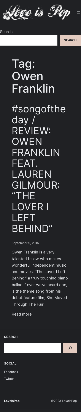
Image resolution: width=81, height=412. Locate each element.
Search (6, 31)
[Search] (70, 348)
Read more (22, 314)
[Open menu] (78, 12)
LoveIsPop (12, 401)
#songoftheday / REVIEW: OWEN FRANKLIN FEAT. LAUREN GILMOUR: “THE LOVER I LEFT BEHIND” (39, 168)
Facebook (11, 372)
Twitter (9, 378)
